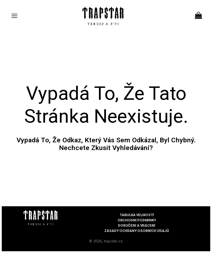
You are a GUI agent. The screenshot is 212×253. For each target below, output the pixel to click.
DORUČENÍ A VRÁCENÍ (137, 226)
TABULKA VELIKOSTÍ (136, 215)
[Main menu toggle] (14, 15)
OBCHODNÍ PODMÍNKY (137, 220)
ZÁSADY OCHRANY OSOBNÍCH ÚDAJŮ (136, 231)
